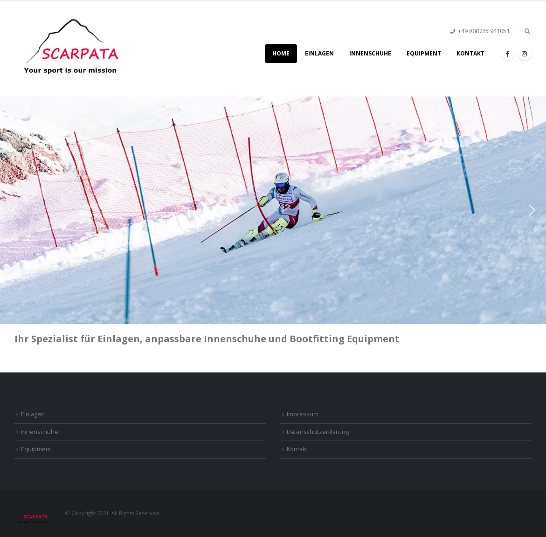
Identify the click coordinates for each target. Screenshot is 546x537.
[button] (14, 210)
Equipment (424, 53)
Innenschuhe (370, 53)
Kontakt (470, 53)
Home (281, 53)
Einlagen (319, 53)
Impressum (302, 414)
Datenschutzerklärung (318, 432)
